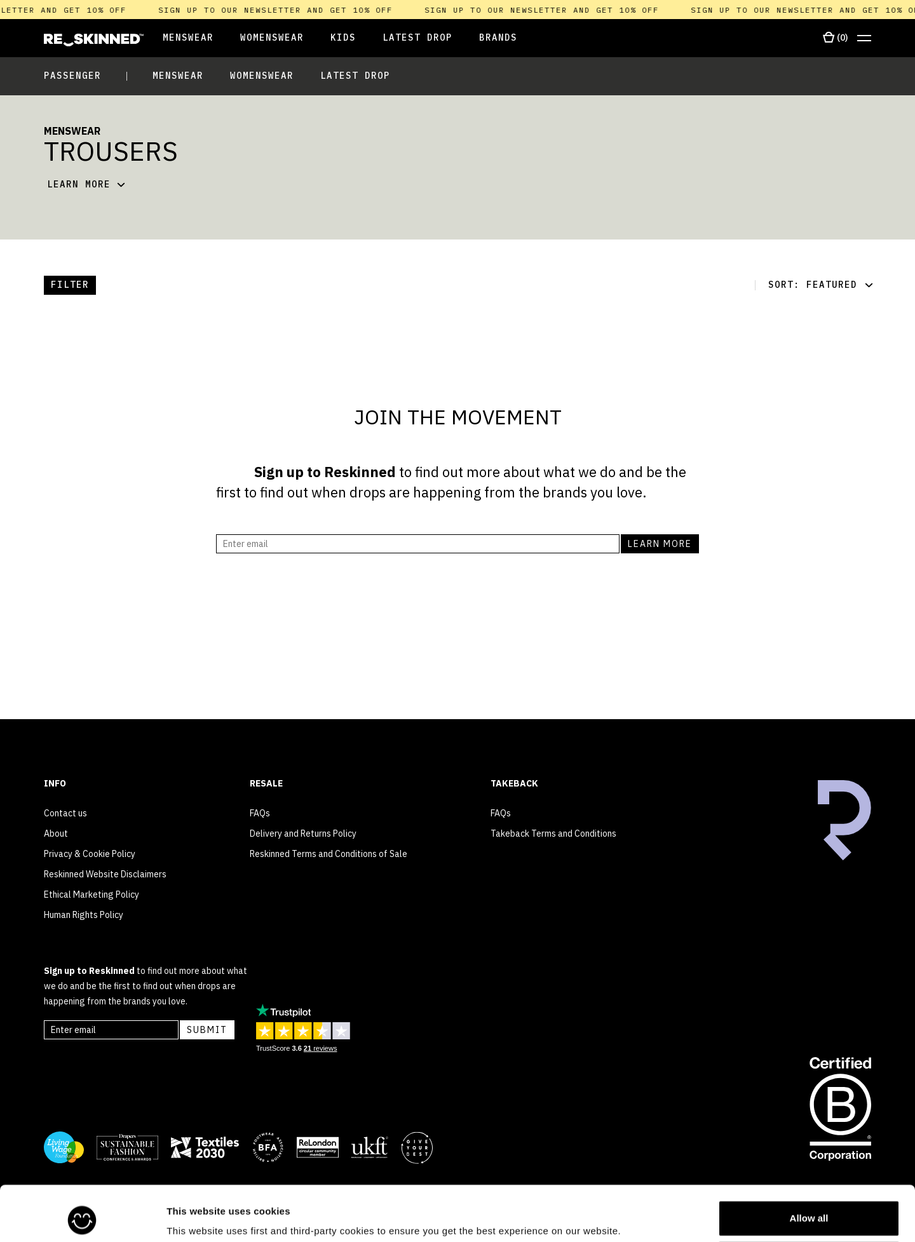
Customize (809, 1208)
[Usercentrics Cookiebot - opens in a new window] (82, 1217)
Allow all (809, 1166)
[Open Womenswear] (272, 38)
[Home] (94, 40)
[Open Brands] (498, 38)
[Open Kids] (343, 38)
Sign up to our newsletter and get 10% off (281, 10)
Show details (196, 1214)
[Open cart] (835, 38)
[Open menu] (864, 38)
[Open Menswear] (179, 38)
